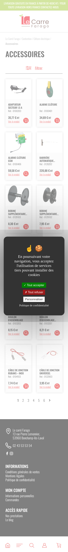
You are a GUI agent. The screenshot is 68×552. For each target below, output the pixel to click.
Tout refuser (34, 292)
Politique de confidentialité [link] (34, 305)
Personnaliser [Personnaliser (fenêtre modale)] (34, 299)
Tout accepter (34, 285)
